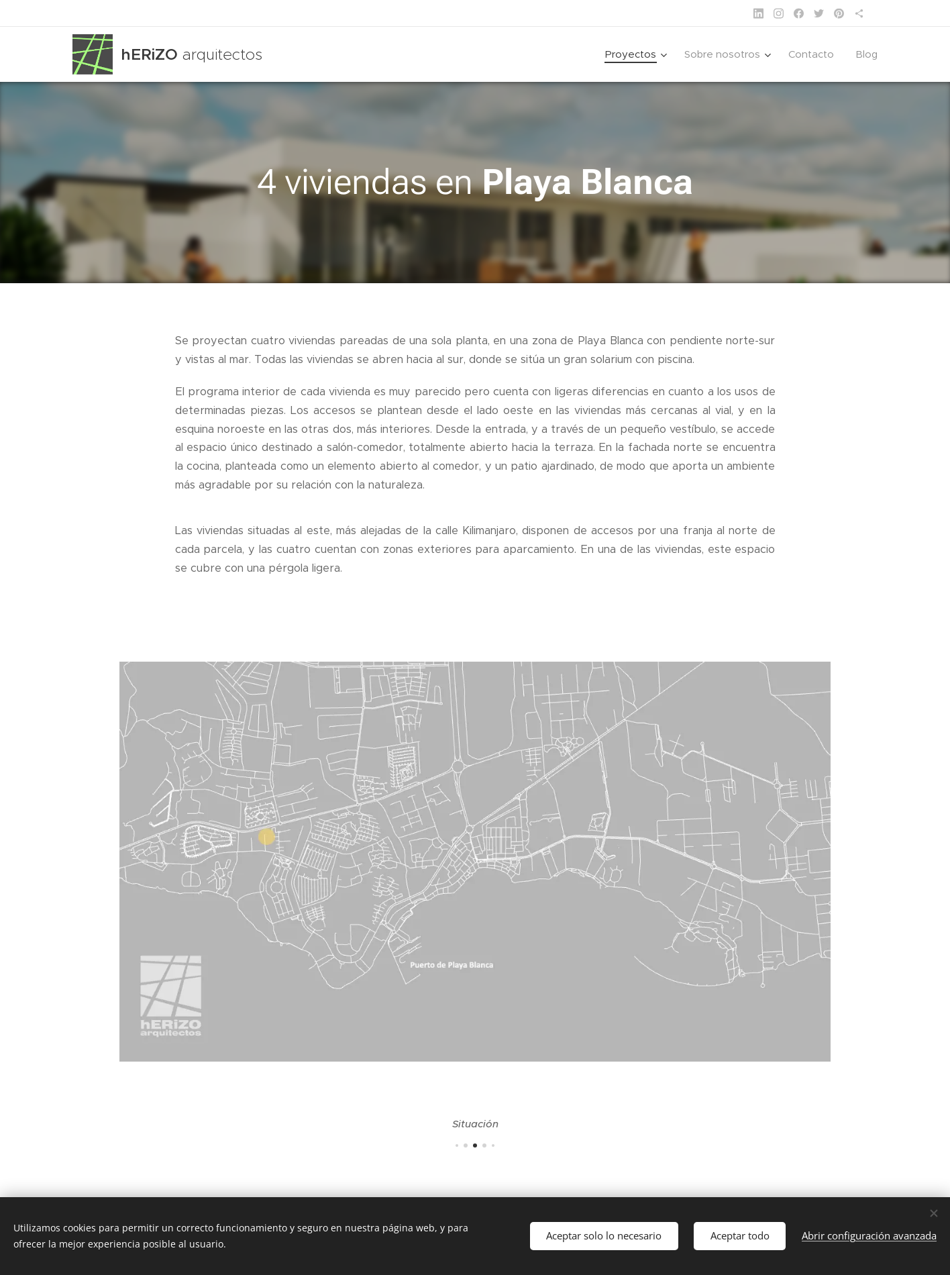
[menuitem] (638, 54)
